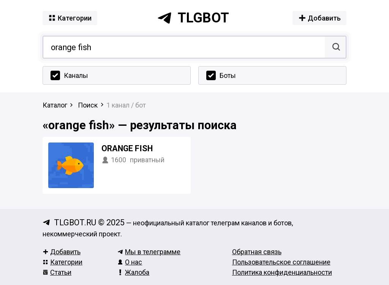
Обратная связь (256, 252)
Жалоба (133, 272)
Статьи (57, 272)
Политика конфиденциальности (282, 272)
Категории (62, 262)
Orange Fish (127, 148)
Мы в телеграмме (148, 252)
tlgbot (193, 18)
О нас (129, 262)
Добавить (62, 252)
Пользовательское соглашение (281, 262)
